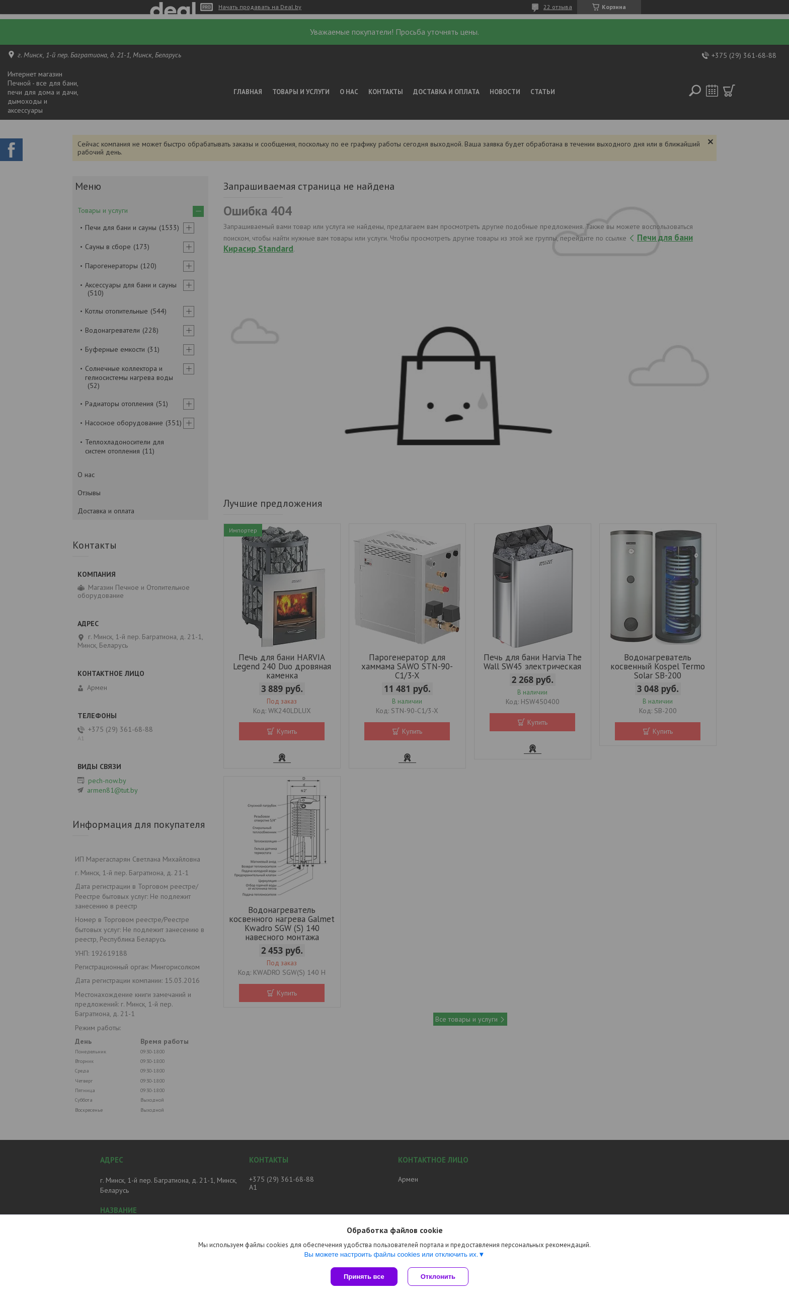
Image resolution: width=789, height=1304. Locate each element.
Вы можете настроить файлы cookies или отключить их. (391, 1254)
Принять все (364, 1276)
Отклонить (438, 1276)
